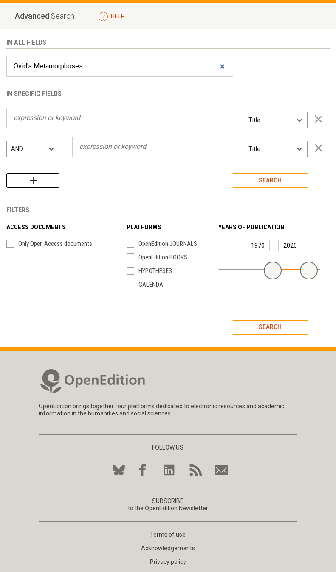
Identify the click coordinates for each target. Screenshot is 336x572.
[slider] (273, 270)
